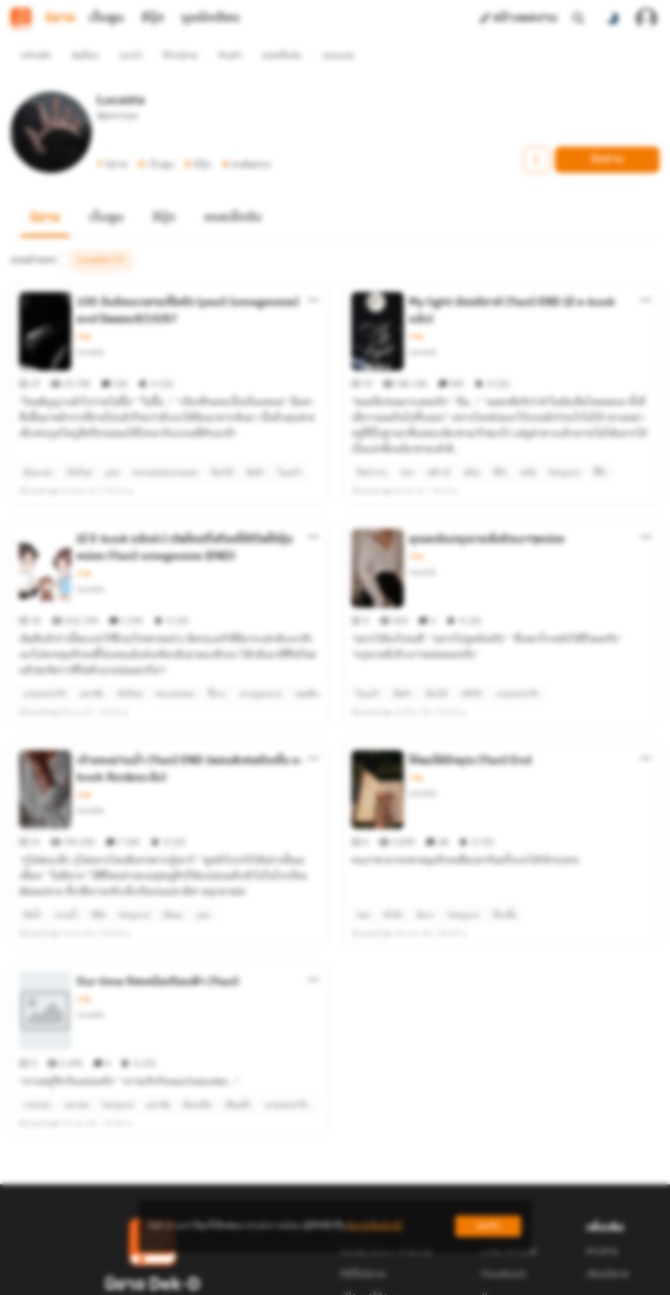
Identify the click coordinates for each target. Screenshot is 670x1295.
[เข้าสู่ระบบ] (646, 18)
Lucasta (90, 328)
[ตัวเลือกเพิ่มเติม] (313, 276)
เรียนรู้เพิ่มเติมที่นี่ (375, 1225)
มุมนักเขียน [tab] (210, 18)
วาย (83, 313)
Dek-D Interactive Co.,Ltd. (290, 1279)
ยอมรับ (488, 1225)
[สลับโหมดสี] (612, 18)
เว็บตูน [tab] (106, 18)
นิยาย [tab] (60, 18)
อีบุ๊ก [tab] (152, 18)
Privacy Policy (429, 1279)
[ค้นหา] (578, 18)
